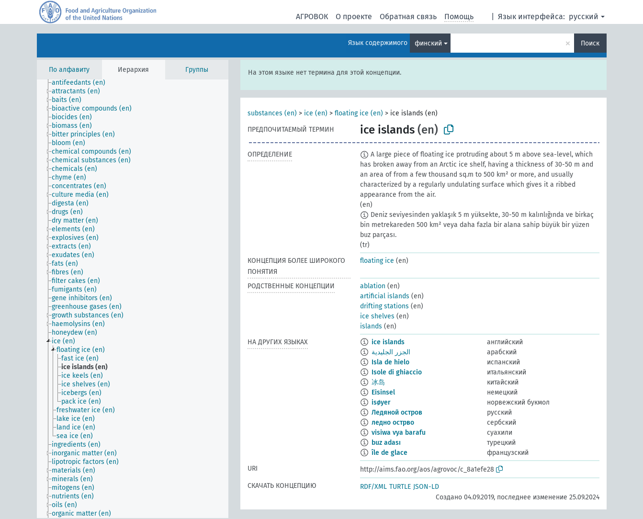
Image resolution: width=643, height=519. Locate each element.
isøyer (381, 402)
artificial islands (384, 296)
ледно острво (393, 422)
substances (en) (272, 113)
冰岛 (378, 382)
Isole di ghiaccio (397, 372)
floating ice (377, 261)
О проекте (354, 16)
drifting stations (384, 306)
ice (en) (315, 113)
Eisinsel (383, 392)
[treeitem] (82, 83)
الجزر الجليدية (391, 352)
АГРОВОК (312, 16)
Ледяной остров (397, 412)
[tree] (132, 298)
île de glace (389, 453)
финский (428, 43)
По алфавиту (69, 70)
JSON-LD (426, 487)
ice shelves (377, 316)
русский (583, 16)
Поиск (590, 43)
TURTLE (400, 487)
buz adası (386, 443)
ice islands (388, 342)
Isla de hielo (390, 362)
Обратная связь (408, 16)
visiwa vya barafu (399, 433)
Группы (196, 70)
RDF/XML (373, 487)
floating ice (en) (359, 113)
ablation (372, 286)
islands (371, 326)
